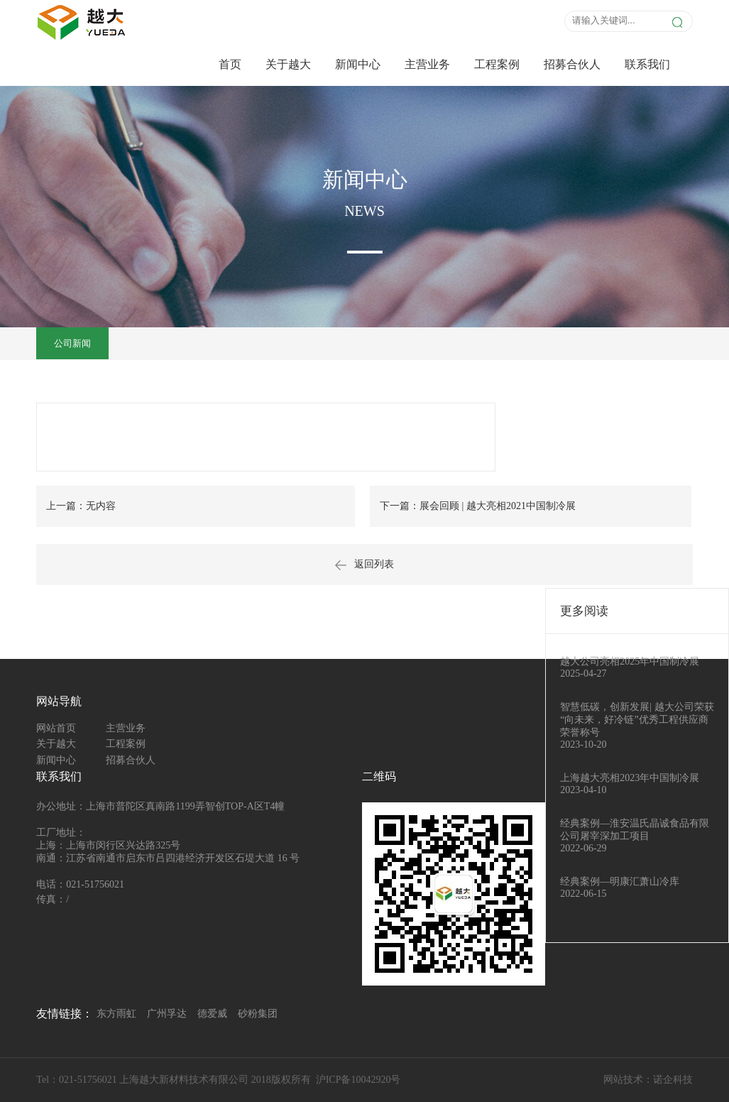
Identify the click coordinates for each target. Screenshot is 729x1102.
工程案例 (497, 64)
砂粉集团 (258, 1013)
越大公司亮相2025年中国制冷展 (629, 661)
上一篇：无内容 (81, 506)
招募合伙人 (572, 64)
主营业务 (427, 64)
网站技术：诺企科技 (648, 1079)
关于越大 (288, 64)
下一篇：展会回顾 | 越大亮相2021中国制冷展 (478, 506)
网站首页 (56, 728)
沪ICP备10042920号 (358, 1079)
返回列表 (364, 564)
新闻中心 (357, 64)
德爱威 (212, 1013)
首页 (230, 64)
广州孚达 (167, 1013)
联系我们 (647, 64)
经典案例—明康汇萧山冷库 (619, 881)
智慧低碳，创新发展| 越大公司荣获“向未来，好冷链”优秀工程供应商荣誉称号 (636, 720)
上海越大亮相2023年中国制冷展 (629, 778)
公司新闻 (72, 343)
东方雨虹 (116, 1013)
